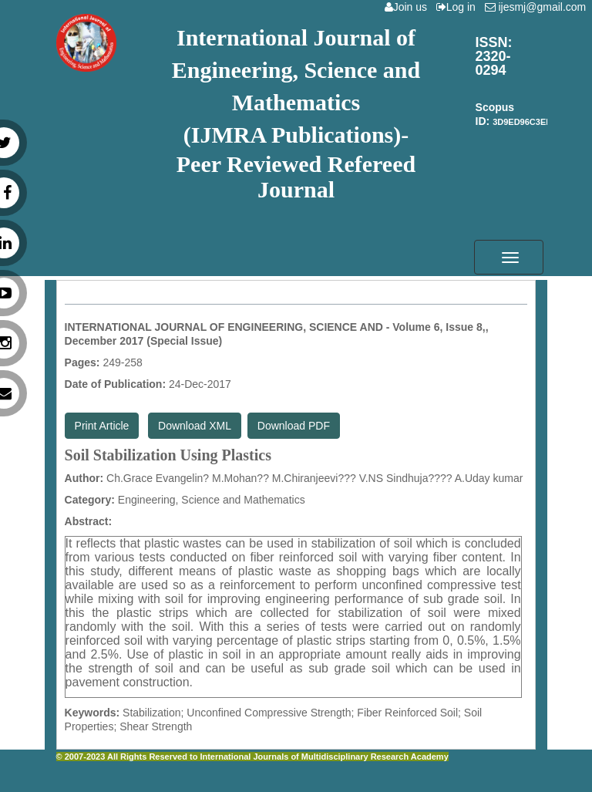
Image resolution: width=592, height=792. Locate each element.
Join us (409, 7)
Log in (459, 7)
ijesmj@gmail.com (538, 7)
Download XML (194, 426)
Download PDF (293, 426)
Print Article (102, 426)
